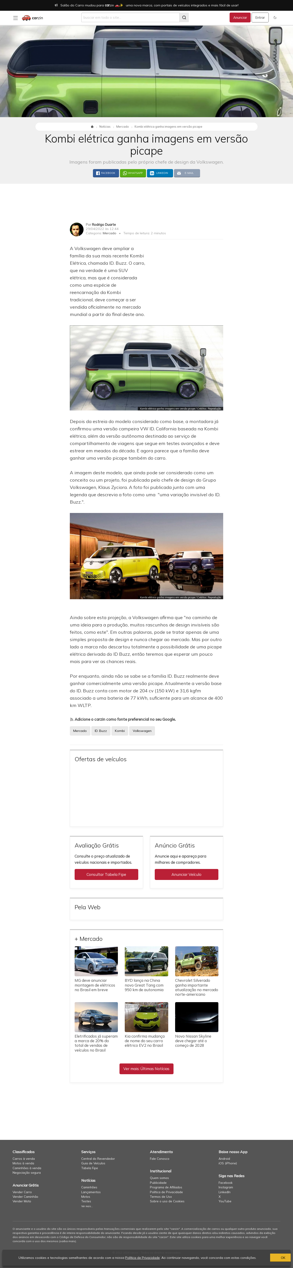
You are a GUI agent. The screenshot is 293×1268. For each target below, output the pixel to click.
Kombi (120, 731)
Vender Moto (22, 1201)
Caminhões (89, 1187)
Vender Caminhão (25, 1196)
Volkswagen (142, 731)
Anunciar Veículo (186, 874)
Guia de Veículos (93, 1163)
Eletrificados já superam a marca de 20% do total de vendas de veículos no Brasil (96, 1043)
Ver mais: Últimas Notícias (146, 1068)
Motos (85, 1196)
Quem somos (159, 1178)
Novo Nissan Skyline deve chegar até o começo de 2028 (193, 1041)
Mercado (109, 233)
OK (264, 1258)
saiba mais (67, 1241)
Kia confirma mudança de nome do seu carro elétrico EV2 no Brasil (145, 1041)
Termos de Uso (161, 1196)
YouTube (225, 1201)
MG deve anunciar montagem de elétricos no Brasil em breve (95, 985)
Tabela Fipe (89, 1168)
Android (224, 1158)
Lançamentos (91, 1192)
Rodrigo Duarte (104, 225)
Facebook (226, 1182)
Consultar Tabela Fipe (106, 874)
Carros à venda (24, 1158)
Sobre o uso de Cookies (167, 1201)
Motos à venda (23, 1163)
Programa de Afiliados (166, 1187)
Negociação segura (27, 1172)
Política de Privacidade (166, 1192)
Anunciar (240, 17)
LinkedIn (225, 1192)
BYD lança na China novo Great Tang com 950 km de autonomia (144, 985)
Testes (86, 1201)
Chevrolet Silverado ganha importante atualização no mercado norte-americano (196, 987)
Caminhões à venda (27, 1168)
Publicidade (158, 1182)
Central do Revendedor (98, 1158)
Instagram (226, 1187)
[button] (275, 17)
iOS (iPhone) (228, 1163)
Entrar (260, 17)
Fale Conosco (159, 1158)
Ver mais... (87, 1206)
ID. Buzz (101, 731)
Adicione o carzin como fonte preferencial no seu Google (125, 719)
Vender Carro (22, 1192)
